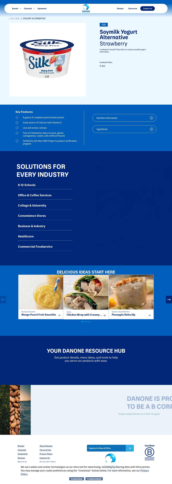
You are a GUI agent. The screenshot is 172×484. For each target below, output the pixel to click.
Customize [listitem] (76, 478)
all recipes (88, 333)
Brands (16, 8)
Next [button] (169, 301)
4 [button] (88, 325)
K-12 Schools (26, 185)
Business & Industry (31, 226)
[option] (41, 298)
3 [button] (86, 325)
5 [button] (89, 325)
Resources (132, 8)
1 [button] (82, 325)
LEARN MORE (127, 434)
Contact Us (147, 8)
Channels (29, 8)
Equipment (42, 8)
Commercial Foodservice (35, 246)
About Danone (46, 456)
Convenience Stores (32, 216)
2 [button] (84, 325)
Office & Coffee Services (34, 195)
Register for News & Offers (100, 458)
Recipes (120, 8)
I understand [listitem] (94, 478)
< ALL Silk (14, 18)
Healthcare (26, 236)
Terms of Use (45, 460)
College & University (32, 205)
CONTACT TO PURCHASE (118, 76)
